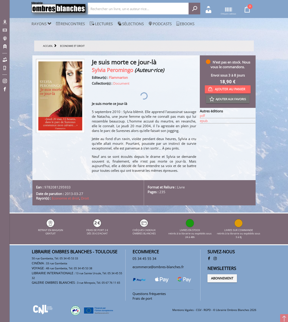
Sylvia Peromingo (112, 70)
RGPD (207, 310)
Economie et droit (65, 198)
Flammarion (118, 77)
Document (121, 83)
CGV (198, 310)
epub (204, 120)
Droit (85, 198)
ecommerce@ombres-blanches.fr (158, 267)
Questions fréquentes (149, 293)
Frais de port (142, 298)
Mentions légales (183, 310)
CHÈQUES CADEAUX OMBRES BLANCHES (144, 230)
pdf (202, 115)
